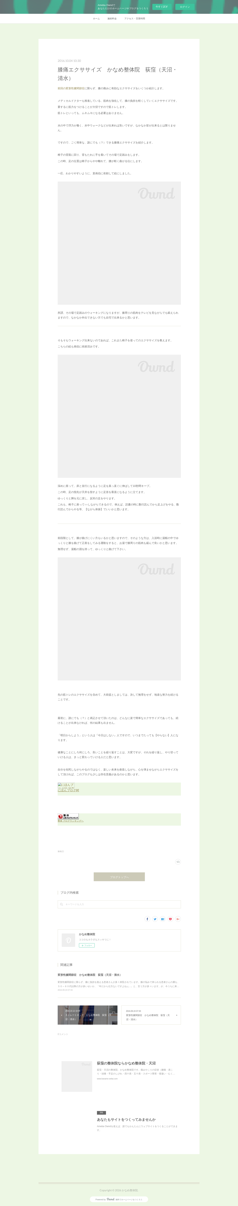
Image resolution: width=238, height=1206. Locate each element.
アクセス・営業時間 (134, 18)
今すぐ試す (162, 6)
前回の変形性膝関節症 (71, 88)
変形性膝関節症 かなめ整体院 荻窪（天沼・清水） (90, 974)
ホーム (96, 18)
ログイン (185, 6)
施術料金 (112, 18)
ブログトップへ (119, 877)
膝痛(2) (61, 851)
